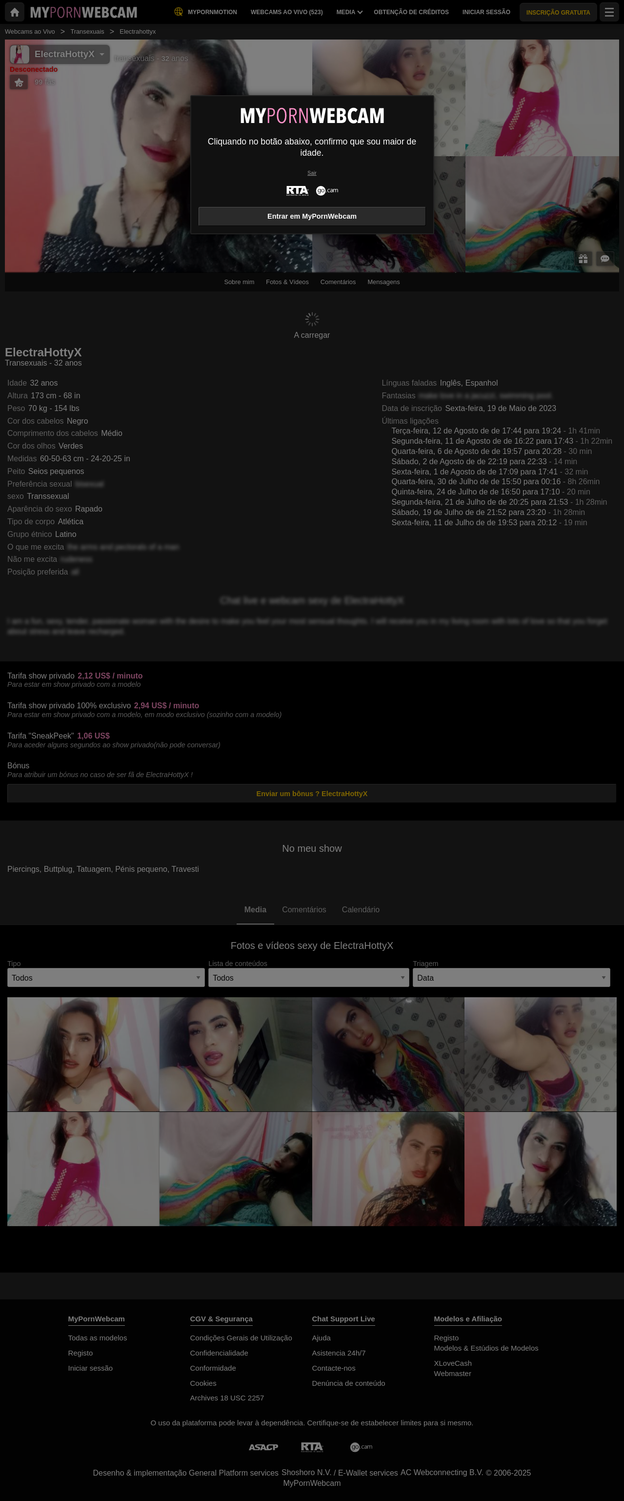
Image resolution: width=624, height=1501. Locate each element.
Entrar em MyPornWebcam (312, 216)
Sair (311, 173)
